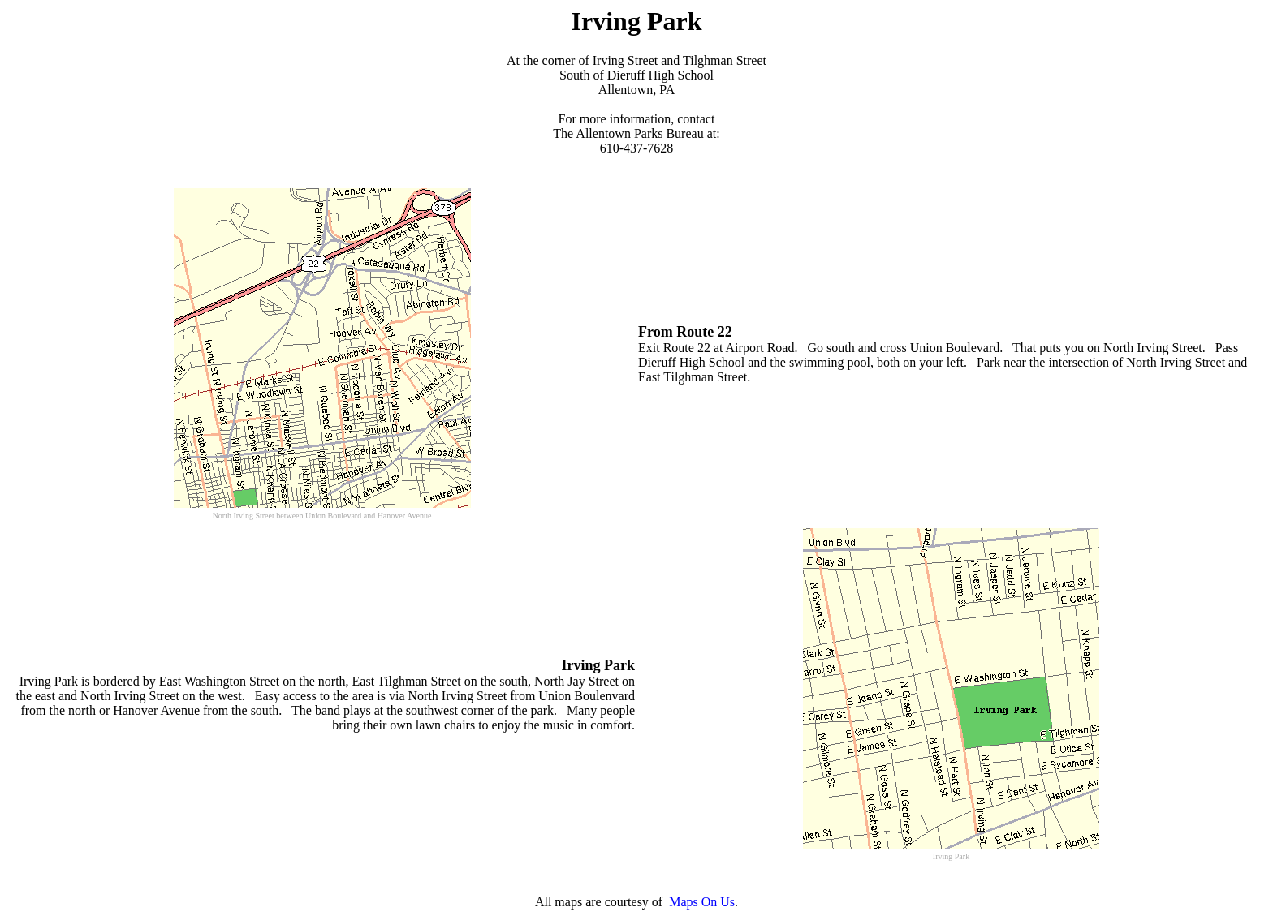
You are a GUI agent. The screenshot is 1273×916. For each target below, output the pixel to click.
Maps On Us (702, 902)
